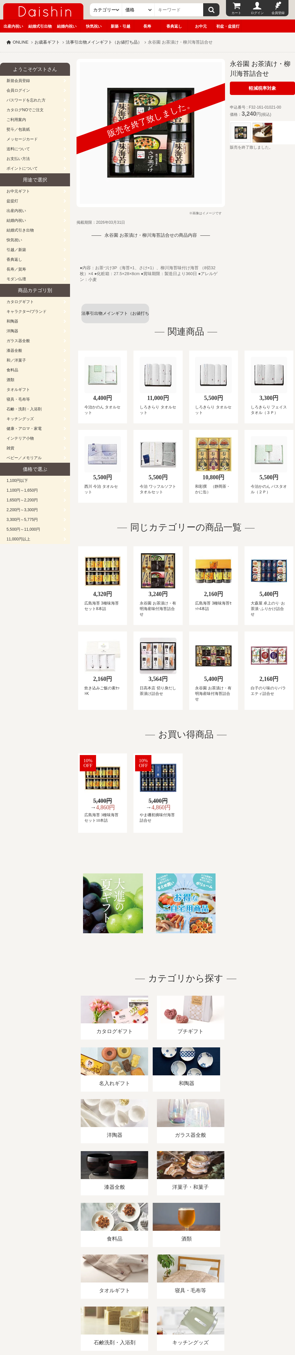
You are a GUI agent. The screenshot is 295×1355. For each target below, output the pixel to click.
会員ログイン (18, 90)
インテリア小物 (20, 438)
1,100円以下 (17, 480)
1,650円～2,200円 (22, 500)
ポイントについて (22, 168)
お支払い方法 (18, 158)
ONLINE (20, 42)
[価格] (138, 9)
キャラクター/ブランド (27, 311)
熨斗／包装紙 (18, 129)
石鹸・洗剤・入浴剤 (24, 409)
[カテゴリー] (106, 9)
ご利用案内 (16, 119)
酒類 (10, 380)
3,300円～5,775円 (22, 519)
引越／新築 (16, 249)
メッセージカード (22, 139)
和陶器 (12, 321)
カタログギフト (20, 301)
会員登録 (278, 13)
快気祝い (94, 26)
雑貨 (10, 448)
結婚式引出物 (40, 26)
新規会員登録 (18, 80)
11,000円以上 (18, 539)
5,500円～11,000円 (23, 529)
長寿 (147, 26)
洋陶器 (12, 331)
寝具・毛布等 (18, 399)
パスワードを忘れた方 (26, 100)
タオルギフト (18, 389)
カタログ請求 (235, 1280)
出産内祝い (13, 26)
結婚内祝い (67, 26)
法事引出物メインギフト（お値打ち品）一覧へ (115, 317)
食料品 (12, 370)
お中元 (201, 26)
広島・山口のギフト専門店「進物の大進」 (147, 1315)
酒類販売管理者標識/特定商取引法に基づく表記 (115, 1280)
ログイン (257, 13)
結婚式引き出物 (20, 230)
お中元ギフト (18, 191)
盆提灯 (12, 201)
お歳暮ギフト (47, 42)
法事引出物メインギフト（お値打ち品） (104, 42)
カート (236, 13)
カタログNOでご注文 (25, 110)
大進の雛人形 (147, 1323)
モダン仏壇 (16, 279)
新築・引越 (120, 26)
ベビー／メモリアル (24, 458)
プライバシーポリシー (192, 1280)
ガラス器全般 (18, 341)
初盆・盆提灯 (228, 26)
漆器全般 (14, 350)
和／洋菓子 (16, 360)
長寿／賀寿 (16, 269)
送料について (18, 149)
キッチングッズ (20, 419)
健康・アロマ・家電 (24, 428)
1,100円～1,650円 (22, 490)
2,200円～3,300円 (22, 510)
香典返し (174, 26)
